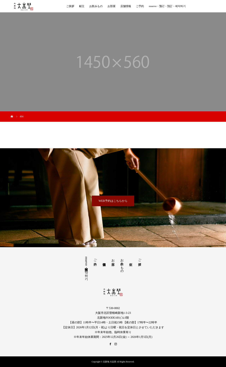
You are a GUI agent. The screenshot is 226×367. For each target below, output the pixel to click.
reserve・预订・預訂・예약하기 (167, 6)
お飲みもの (96, 6)
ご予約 (140, 6)
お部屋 (111, 6)
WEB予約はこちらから (113, 200)
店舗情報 (125, 6)
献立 (81, 6)
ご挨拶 (70, 6)
